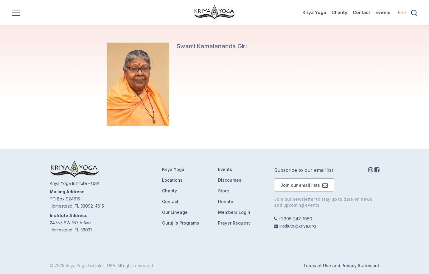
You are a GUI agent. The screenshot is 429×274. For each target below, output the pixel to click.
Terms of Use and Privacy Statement (341, 265)
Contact (361, 12)
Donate (225, 201)
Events (383, 12)
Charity (339, 12)
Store (223, 190)
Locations (172, 180)
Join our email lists (304, 185)
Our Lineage (175, 212)
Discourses (229, 180)
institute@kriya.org (297, 225)
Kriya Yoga (314, 12)
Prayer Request (234, 222)
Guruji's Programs (180, 222)
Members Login (234, 212)
